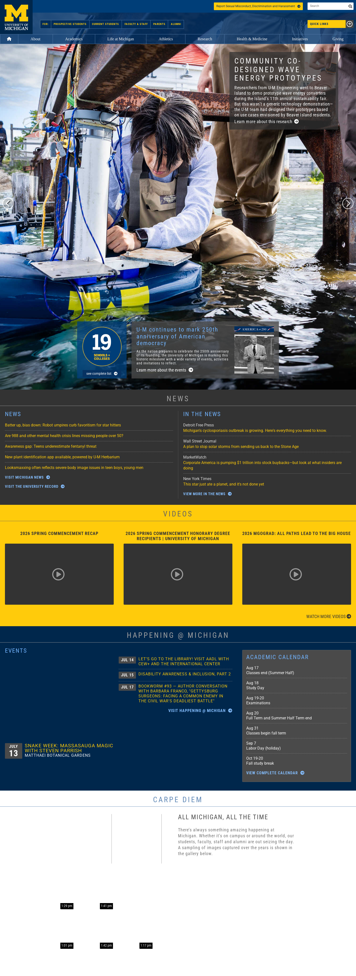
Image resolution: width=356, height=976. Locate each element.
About (35, 39)
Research (205, 39)
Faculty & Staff (136, 24)
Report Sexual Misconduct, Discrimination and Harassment (258, 6)
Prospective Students (70, 24)
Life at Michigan (120, 39)
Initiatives (300, 39)
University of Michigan (16, 17)
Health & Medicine (252, 39)
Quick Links (332, 24)
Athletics (166, 39)
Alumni (175, 24)
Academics (74, 39)
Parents (159, 24)
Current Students (105, 24)
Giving (338, 39)
